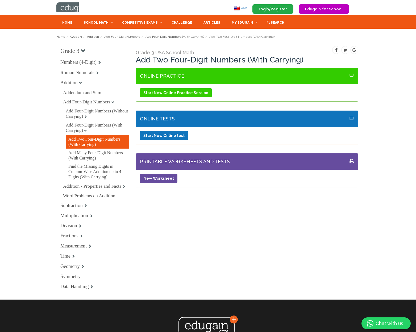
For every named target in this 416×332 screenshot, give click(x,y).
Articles (211, 23)
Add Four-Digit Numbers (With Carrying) (174, 37)
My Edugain (242, 23)
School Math (96, 23)
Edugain (76, 7)
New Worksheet (158, 179)
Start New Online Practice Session (175, 93)
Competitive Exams (140, 23)
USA (240, 8)
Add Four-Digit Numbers (122, 37)
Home (67, 23)
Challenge (182, 23)
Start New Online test (164, 136)
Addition (93, 37)
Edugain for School (324, 9)
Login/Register (273, 9)
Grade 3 (76, 37)
